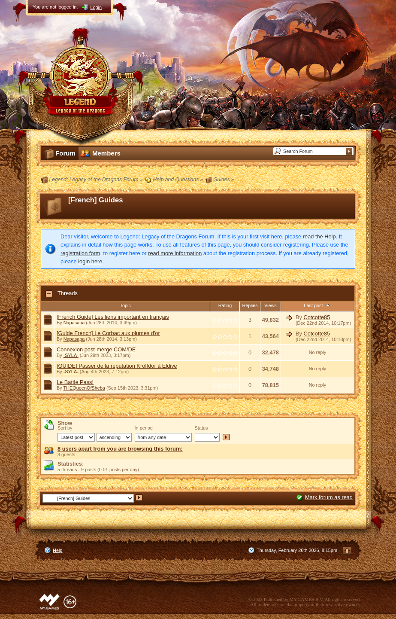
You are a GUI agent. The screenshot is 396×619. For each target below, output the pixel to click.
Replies (249, 305)
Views (270, 305)
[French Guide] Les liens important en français (113, 317)
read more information (175, 253)
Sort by (64, 427)
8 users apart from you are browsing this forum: (120, 448)
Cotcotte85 (316, 317)
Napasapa (74, 322)
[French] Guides (95, 200)
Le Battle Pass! (75, 382)
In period (144, 427)
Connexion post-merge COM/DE (96, 349)
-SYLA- (71, 355)
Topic (125, 305)
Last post (317, 305)
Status (201, 427)
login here (90, 261)
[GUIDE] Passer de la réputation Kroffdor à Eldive (117, 366)
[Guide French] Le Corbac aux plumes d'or (108, 333)
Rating (225, 305)
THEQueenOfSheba (84, 387)
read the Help (319, 236)
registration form (80, 253)
